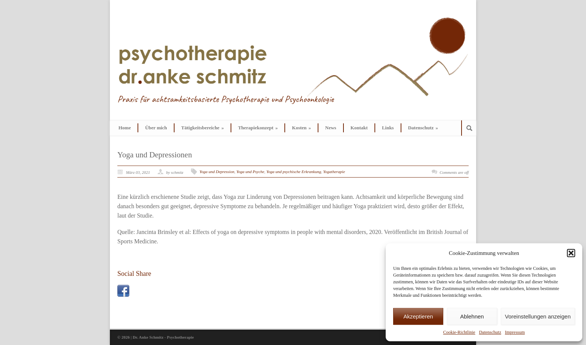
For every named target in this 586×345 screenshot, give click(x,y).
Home (124, 127)
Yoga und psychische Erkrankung (293, 171)
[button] (571, 253)
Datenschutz (490, 332)
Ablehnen (472, 316)
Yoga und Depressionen (154, 154)
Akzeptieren (418, 316)
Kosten (301, 127)
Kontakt (359, 127)
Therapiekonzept (258, 127)
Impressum (515, 332)
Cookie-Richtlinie (459, 332)
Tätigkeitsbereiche (202, 127)
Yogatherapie (334, 171)
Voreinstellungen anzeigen (538, 316)
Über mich (156, 127)
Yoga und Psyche (250, 171)
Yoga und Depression (217, 171)
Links (388, 127)
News (330, 127)
